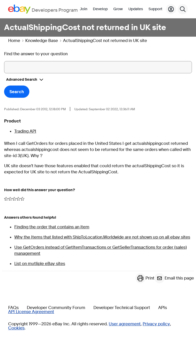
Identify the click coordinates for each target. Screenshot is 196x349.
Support (155, 9)
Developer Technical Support (121, 308)
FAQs (13, 308)
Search (16, 91)
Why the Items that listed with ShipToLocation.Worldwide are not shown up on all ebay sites (102, 237)
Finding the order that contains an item (51, 227)
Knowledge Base (41, 41)
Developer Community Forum (56, 308)
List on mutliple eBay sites (39, 263)
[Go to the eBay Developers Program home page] (43, 9)
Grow (118, 9)
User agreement (125, 324)
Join (83, 9)
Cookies (16, 328)
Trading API (25, 131)
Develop (100, 9)
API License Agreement (31, 312)
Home (14, 41)
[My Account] (171, 9)
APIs (162, 308)
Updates (135, 9)
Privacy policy (156, 324)
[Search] (183, 9)
